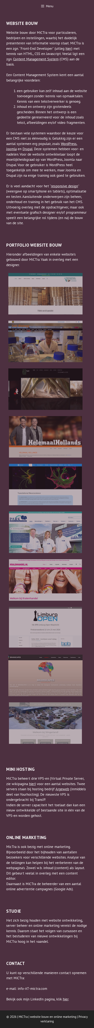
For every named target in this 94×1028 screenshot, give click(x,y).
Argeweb (62, 789)
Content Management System (36, 59)
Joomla (11, 149)
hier (68, 48)
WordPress (68, 143)
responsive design (64, 186)
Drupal (28, 149)
